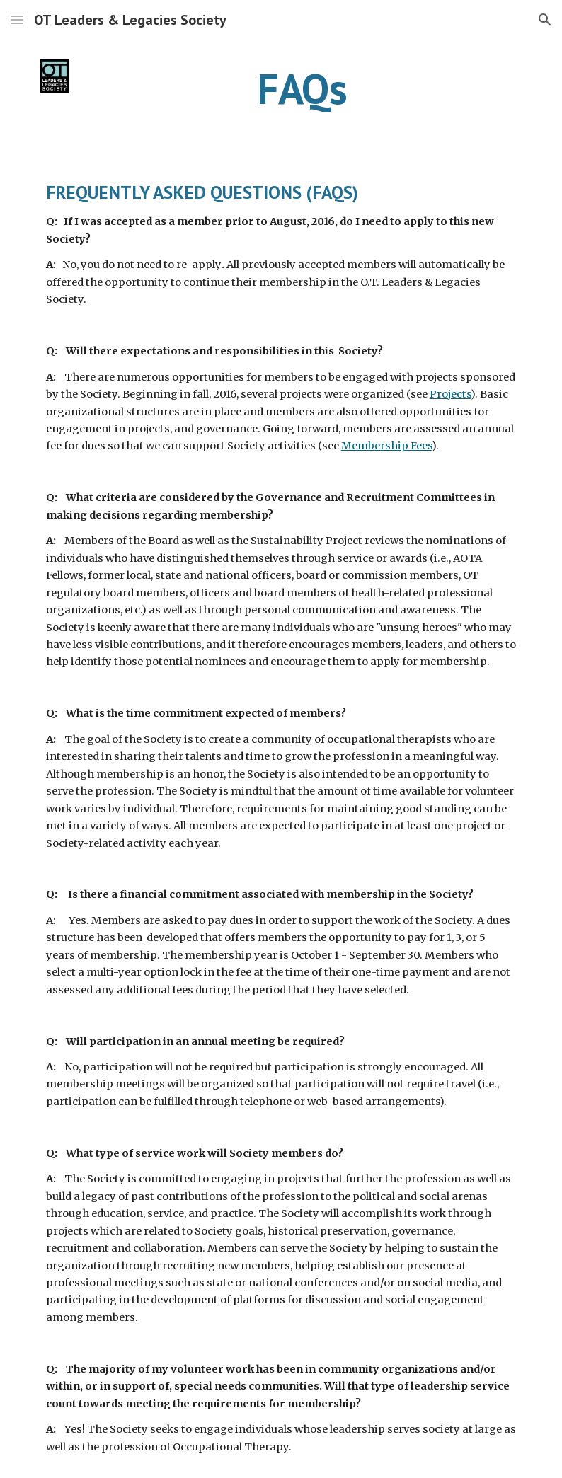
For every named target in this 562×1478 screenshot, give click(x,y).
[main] (301, 88)
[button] (17, 19)
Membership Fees (386, 445)
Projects (450, 394)
